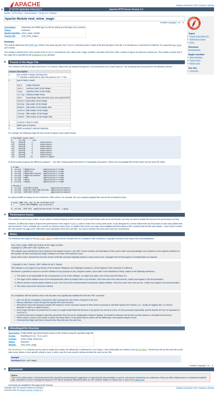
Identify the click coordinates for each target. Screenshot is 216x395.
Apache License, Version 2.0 (31, 390)
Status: (8, 30)
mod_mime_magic (44, 239)
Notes (192, 42)
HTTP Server (17, 13)
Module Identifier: (13, 33)
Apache (7, 13)
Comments (194, 71)
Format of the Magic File (199, 36)
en (179, 23)
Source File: (10, 36)
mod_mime (176, 45)
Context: (13, 339)
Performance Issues (198, 39)
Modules (179, 5)
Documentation (31, 13)
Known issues (195, 60)
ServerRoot (141, 350)
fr (183, 23)
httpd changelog (196, 57)
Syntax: (12, 336)
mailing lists (139, 380)
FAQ (196, 5)
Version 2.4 (43, 13)
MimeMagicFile (39, 55)
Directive (33, 328)
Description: (10, 27)
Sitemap (210, 5)
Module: (12, 345)
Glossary (202, 5)
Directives (188, 5)
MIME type (33, 45)
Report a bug (195, 63)
